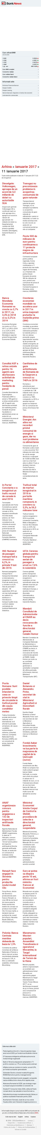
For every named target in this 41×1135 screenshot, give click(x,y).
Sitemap (29, 1125)
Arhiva (7, 167)
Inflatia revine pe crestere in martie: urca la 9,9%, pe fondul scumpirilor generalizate (19, 1068)
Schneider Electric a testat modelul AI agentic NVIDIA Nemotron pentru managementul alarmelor (18, 1074)
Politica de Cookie (9, 1127)
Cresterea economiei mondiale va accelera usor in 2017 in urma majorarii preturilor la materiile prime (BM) (31, 309)
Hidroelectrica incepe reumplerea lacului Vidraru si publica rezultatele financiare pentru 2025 (20, 1095)
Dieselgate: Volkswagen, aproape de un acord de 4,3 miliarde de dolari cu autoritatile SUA (9, 193)
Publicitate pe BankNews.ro (15, 1125)
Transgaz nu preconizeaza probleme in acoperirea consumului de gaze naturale (30, 190)
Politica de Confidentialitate (26, 1127)
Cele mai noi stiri (10, 1117)
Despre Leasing (20, 90)
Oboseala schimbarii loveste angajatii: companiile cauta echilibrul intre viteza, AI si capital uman (20, 1079)
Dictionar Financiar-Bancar (20, 85)
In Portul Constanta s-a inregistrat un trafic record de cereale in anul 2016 (9, 492)
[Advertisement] (20, 28)
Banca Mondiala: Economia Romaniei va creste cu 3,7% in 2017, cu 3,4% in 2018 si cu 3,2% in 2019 (10, 309)
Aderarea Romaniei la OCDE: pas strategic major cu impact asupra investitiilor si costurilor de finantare (19, 1085)
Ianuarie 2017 (26, 167)
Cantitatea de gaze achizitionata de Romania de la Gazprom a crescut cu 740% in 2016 (31, 372)
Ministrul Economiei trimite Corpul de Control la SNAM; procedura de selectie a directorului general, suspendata (30, 815)
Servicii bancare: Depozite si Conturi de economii (20, 93)
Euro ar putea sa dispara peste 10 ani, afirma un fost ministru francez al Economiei (30, 879)
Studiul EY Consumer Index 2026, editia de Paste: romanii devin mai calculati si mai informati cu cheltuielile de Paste (20, 1090)
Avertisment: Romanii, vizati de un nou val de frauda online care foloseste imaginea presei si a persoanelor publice (20, 1101)
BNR (36, 1113)
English (20, 1117)
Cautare (33, 1117)
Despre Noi (11, 1123)
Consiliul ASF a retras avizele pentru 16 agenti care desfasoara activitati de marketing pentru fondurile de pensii (10, 376)
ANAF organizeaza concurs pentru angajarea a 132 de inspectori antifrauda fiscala (9, 814)
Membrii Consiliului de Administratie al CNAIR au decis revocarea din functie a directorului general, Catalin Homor (30, 621)
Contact (30, 1120)
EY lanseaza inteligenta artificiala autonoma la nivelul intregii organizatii (19, 1058)
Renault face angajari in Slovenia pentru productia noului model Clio (9, 879)
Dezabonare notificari (24, 1123)
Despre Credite (20, 88)
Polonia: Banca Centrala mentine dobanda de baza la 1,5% (10, 938)
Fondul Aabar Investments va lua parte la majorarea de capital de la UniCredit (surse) (30, 751)
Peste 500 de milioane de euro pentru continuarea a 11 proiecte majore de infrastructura (30, 244)
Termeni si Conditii (20, 1129)
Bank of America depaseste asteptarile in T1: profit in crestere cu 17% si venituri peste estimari (20, 1063)
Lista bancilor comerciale (20, 95)
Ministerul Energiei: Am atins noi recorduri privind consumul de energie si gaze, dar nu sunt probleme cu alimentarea (31, 429)
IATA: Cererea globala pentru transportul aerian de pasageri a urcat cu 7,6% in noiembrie (30, 559)
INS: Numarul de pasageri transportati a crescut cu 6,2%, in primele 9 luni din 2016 (9, 559)
